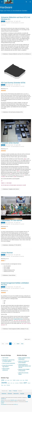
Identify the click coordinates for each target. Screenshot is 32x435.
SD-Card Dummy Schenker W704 (13, 83)
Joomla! (2, 400)
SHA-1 (11, 380)
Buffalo (2, 380)
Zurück (7, 343)
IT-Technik (15, 390)
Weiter (18, 343)
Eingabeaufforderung (18, 319)
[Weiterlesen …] (16, 54)
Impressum (4, 393)
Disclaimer (10, 393)
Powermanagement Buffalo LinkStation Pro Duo (15, 284)
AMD (6, 380)
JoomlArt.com (3, 398)
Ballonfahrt (17, 380)
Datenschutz (16, 393)
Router (8, 380)
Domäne (21, 382)
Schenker (8, 385)
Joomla (4, 383)
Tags (2, 385)
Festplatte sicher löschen (10, 143)
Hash (21, 380)
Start (3, 343)
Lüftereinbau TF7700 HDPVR (11, 220)
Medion (5, 385)
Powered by (7, 408)
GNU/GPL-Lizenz (14, 400)
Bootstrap (2, 401)
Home (10, 390)
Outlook (26, 380)
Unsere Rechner (7, 253)
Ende (22, 343)
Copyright (22, 393)
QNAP (25, 383)
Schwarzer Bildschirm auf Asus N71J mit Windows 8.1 (15, 18)
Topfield (14, 380)
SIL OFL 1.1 (16, 404)
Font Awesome (3, 404)
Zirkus (23, 380)
